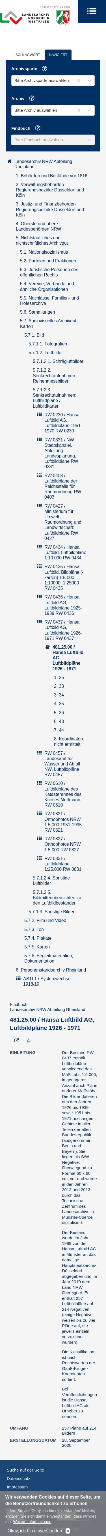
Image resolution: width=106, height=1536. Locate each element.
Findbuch (27, 128)
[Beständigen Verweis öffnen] (16, 1040)
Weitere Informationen (32, 1524)
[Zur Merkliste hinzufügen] (28, 1040)
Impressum (17, 1486)
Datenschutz (18, 1478)
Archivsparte (31, 69)
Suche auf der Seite (25, 1470)
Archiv (25, 99)
